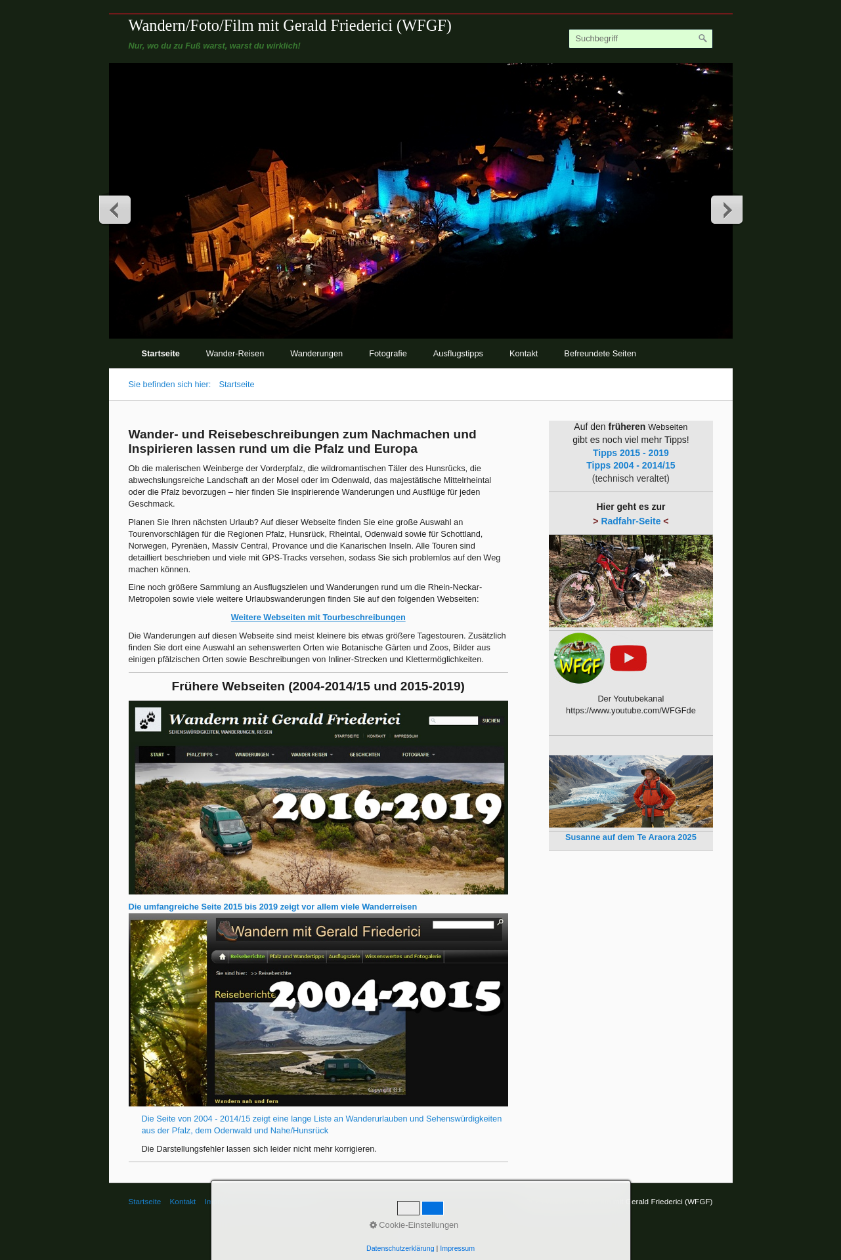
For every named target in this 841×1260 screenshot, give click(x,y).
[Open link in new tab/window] (319, 797)
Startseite (161, 353)
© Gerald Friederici (283, 1201)
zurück (115, 209)
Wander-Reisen (235, 353)
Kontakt (523, 353)
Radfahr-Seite (630, 521)
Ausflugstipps (458, 353)
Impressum (224, 1201)
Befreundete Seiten (600, 353)
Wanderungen (316, 353)
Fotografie (388, 353)
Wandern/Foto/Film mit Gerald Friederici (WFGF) (290, 25)
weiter (726, 209)
